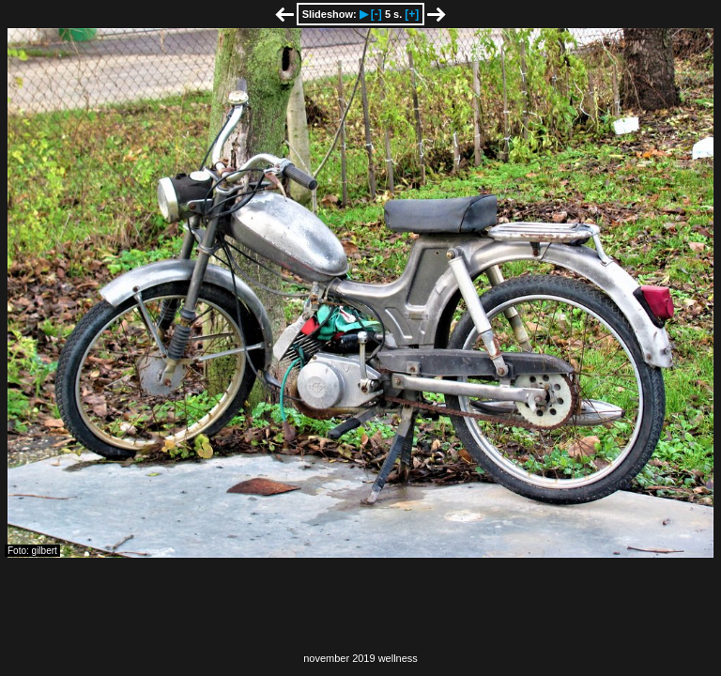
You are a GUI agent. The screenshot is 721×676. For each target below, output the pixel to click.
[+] (412, 14)
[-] (376, 14)
